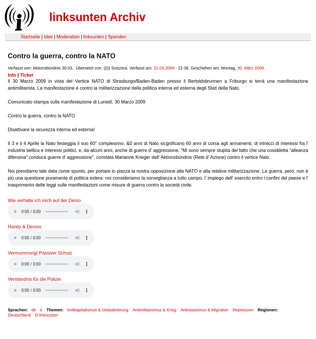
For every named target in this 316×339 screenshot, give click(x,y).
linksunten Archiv (97, 17)
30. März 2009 (250, 68)
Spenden (117, 36)
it (41, 310)
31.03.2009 (164, 68)
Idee (48, 36)
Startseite (30, 36)
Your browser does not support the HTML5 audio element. (51, 211)
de (33, 310)
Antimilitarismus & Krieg (154, 310)
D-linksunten (46, 315)
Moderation (68, 36)
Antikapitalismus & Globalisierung (97, 310)
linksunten (93, 36)
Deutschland (19, 315)
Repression (242, 310)
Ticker (27, 75)
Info (12, 75)
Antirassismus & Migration (204, 310)
